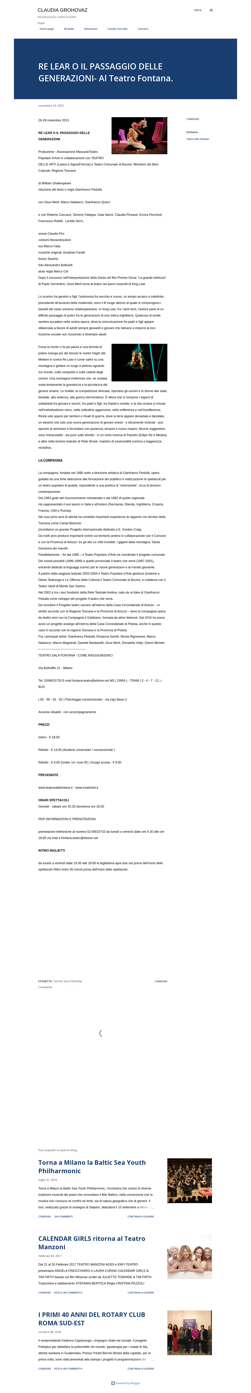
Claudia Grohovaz (63, 10)
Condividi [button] (193, 119)
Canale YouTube (115, 28)
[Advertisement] (97, 1104)
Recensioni (88, 28)
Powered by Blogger (125, 1383)
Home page (45, 28)
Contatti (141, 28)
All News (67, 28)
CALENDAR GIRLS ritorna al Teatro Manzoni (91, 1242)
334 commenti (63, 1216)
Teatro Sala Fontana (198, 139)
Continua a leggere (141, 1216)
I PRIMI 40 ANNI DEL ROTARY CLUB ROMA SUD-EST (91, 1318)
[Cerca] (197, 10)
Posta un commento (68, 1292)
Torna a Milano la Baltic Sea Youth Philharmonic (92, 1166)
